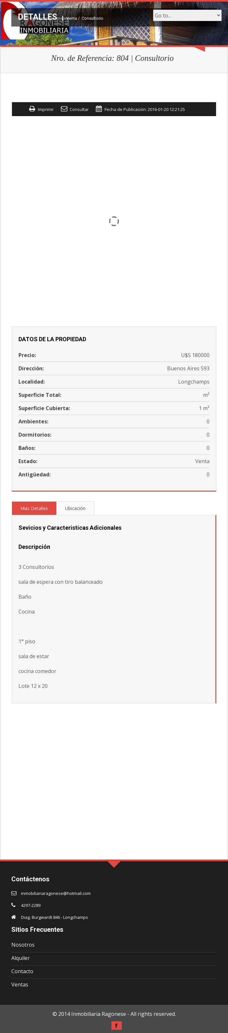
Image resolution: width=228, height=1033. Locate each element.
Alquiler (20, 958)
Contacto (22, 971)
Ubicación (75, 508)
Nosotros (23, 944)
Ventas (19, 984)
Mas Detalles (34, 508)
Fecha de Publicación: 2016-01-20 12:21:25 (145, 109)
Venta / (73, 18)
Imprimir (46, 109)
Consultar (79, 109)
